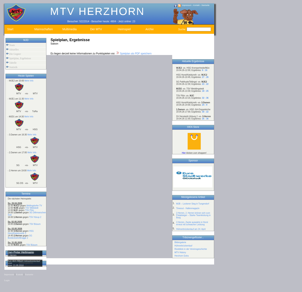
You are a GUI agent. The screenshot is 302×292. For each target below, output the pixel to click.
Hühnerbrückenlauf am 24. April (191, 229)
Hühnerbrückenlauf (183, 246)
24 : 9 (204, 105)
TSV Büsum (34, 224)
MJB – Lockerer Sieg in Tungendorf (192, 204)
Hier (184, 153)
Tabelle (11, 62)
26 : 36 (205, 119)
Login (6, 280)
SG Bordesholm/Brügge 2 (20, 236)
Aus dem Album (16, 261)
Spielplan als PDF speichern (134, 53)
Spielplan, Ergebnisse (18, 58)
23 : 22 (205, 84)
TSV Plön (29, 210)
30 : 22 (205, 112)
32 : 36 (205, 98)
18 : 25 (205, 91)
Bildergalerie (180, 242)
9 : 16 (204, 70)
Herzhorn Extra (181, 256)
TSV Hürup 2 (35, 217)
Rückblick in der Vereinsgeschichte (190, 249)
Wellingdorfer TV (34, 205)
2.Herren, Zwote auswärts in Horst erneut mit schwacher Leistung (192, 223)
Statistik (11, 67)
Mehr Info (29, 81)
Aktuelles (12, 49)
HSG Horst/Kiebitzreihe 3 (21, 232)
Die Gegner (13, 53)
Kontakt (196, 5)
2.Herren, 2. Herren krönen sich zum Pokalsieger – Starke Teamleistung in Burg (193, 215)
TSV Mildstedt (31, 208)
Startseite (206, 5)
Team (10, 45)
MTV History (180, 252)
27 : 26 (205, 77)
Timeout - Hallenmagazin (187, 208)
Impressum (186, 5)
